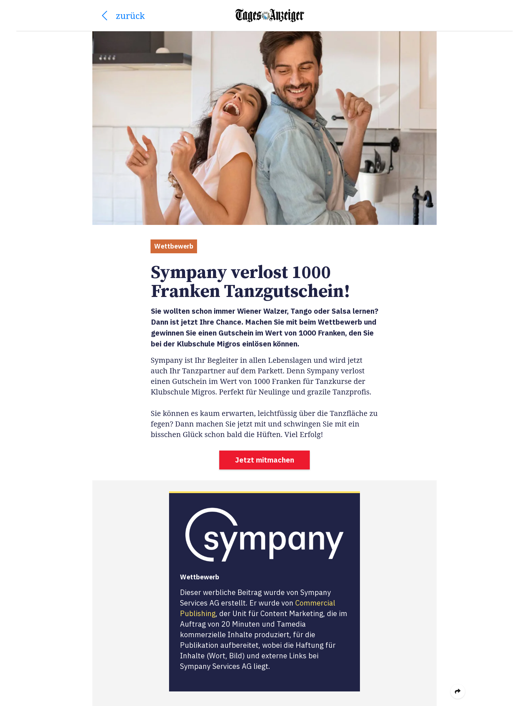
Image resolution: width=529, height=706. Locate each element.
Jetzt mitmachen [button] (264, 460)
